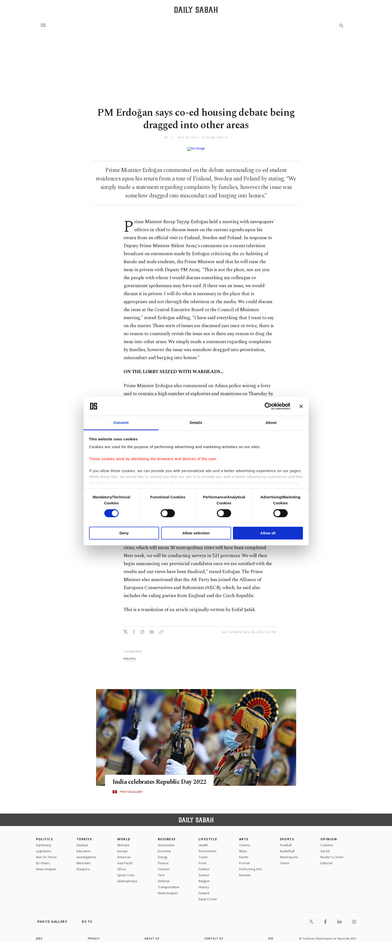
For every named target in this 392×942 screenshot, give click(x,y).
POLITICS (44, 835)
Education (84, 847)
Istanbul (82, 841)
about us (152, 934)
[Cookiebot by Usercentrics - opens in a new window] (268, 406)
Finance (163, 859)
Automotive (166, 841)
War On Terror (46, 853)
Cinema (244, 841)
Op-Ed (324, 847)
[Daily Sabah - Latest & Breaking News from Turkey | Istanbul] (196, 9)
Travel (203, 853)
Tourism (164, 865)
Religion (204, 877)
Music (243, 847)
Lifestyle (208, 835)
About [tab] (271, 423)
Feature (204, 889)
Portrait (244, 859)
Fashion (204, 865)
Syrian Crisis (125, 871)
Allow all (268, 533)
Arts (243, 835)
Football (286, 841)
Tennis (284, 859)
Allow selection (196, 533)
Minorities (84, 859)
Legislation (43, 847)
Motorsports (289, 853)
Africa (121, 865)
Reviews (244, 871)
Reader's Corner (332, 853)
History (204, 883)
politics (130, 655)
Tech (161, 871)
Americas (124, 853)
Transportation (168, 883)
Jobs (39, 934)
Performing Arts (250, 865)
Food (202, 859)
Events (243, 853)
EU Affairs (43, 859)
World (124, 835)
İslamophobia (127, 877)
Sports (287, 835)
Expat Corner (208, 895)
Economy (164, 847)
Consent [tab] (121, 423)
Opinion (328, 835)
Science (204, 871)
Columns (326, 841)
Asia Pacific (125, 859)
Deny (124, 533)
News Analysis (46, 865)
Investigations (86, 853)
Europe (122, 847)
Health (203, 841)
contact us (214, 934)
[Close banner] (301, 406)
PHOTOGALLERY (131, 788)
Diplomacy (43, 841)
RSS (271, 934)
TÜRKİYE (84, 835)
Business (167, 835)
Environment (207, 847)
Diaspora (83, 865)
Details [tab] (196, 423)
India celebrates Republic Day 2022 (160, 778)
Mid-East (123, 841)
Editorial (326, 859)
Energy (162, 853)
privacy (93, 934)
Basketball (287, 847)
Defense (164, 877)
